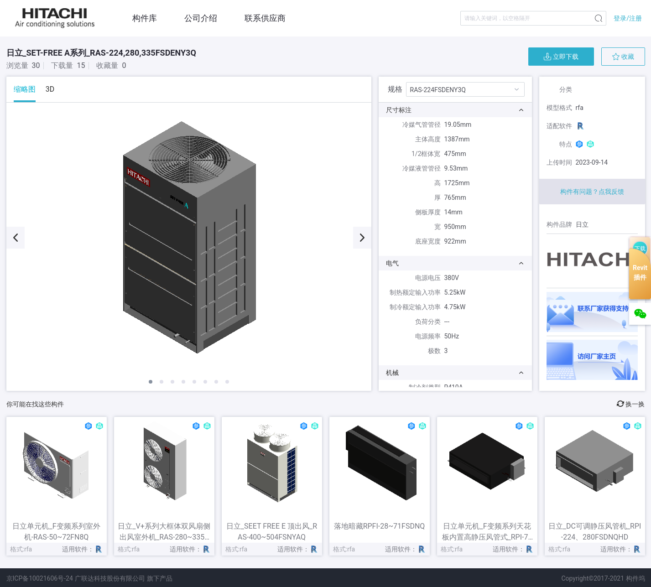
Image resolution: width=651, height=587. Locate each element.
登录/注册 (628, 18)
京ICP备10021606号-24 (39, 578)
